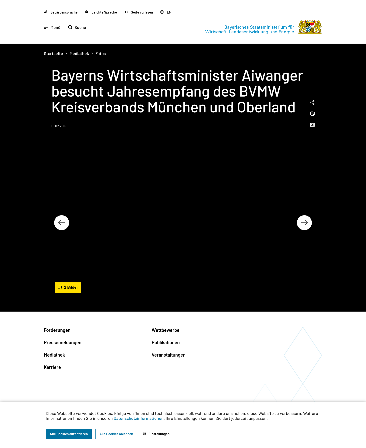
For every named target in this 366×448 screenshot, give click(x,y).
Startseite (53, 53)
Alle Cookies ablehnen (116, 434)
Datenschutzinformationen (139, 418)
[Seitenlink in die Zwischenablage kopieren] (312, 103)
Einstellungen (156, 434)
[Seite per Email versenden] (312, 125)
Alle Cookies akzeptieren (69, 434)
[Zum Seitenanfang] (352, 224)
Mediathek (79, 53)
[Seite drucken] (312, 114)
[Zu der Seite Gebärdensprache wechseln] (60, 12)
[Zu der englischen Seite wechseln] (165, 12)
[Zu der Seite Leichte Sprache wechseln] (101, 12)
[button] (138, 12)
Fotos (100, 53)
